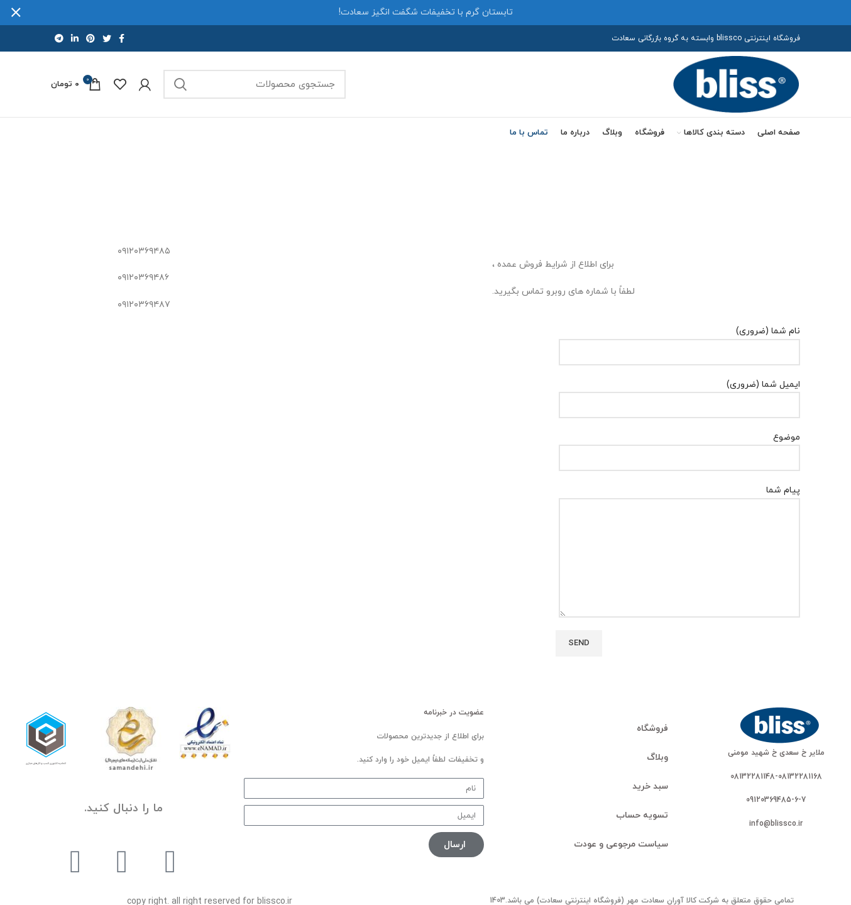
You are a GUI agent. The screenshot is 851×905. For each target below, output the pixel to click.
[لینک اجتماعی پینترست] (90, 38)
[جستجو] (254, 84)
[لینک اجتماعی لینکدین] (74, 38)
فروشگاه (652, 729)
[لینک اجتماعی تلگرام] (59, 38)
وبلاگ (657, 757)
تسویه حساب (642, 815)
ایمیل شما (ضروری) (679, 395)
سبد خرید (650, 786)
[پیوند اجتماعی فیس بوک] (121, 38)
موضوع (679, 447)
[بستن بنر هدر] (15, 12)
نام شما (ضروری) (679, 341)
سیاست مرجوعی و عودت (621, 844)
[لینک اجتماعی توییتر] (107, 38)
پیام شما (679, 523)
